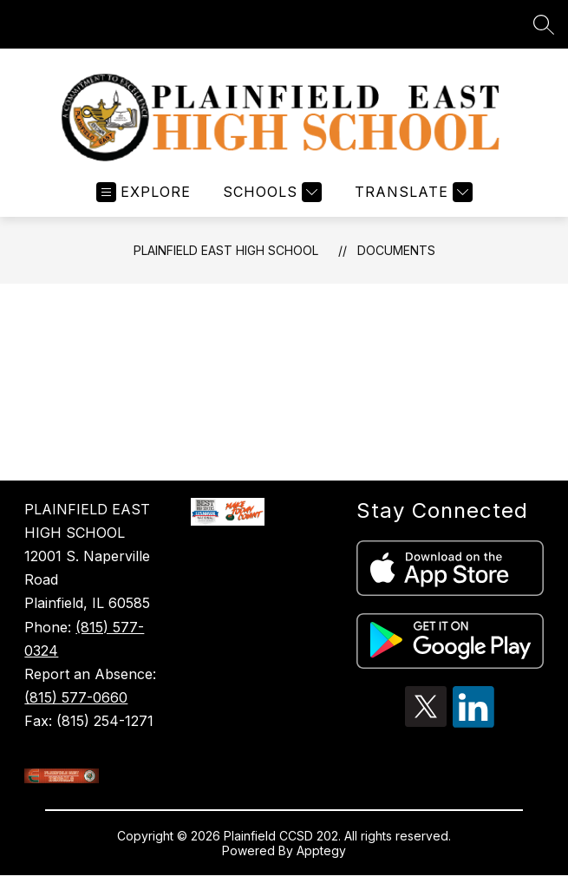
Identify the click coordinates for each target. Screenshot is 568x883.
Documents (396, 250)
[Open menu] (143, 192)
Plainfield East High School (226, 250)
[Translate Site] (411, 192)
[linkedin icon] (473, 722)
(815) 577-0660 (75, 697)
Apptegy (321, 850)
